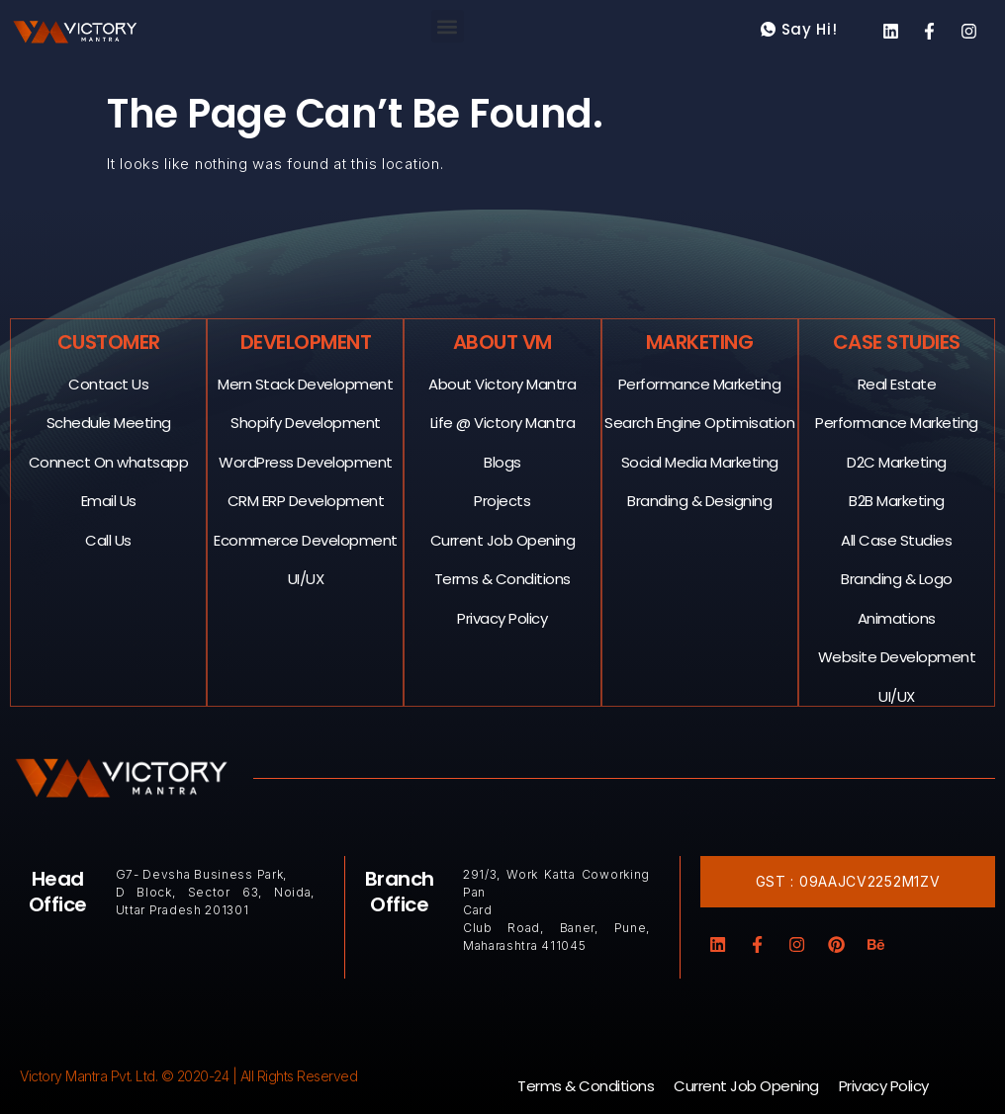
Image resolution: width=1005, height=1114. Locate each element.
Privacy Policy (503, 617)
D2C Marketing (898, 461)
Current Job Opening (503, 539)
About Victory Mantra (503, 383)
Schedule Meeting (108, 421)
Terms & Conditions (502, 577)
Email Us (109, 499)
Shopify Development (306, 421)
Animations (897, 617)
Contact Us (109, 383)
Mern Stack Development (306, 383)
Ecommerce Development (307, 539)
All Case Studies (897, 539)
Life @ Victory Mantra (503, 421)
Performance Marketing (699, 383)
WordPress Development (307, 461)
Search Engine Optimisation (700, 421)
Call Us (109, 539)
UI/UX (306, 577)
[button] (447, 26)
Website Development (897, 655)
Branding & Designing (700, 499)
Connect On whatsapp (109, 461)
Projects (503, 499)
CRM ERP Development (306, 499)
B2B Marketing (898, 499)
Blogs (503, 461)
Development (306, 341)
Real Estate (897, 383)
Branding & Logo (898, 577)
